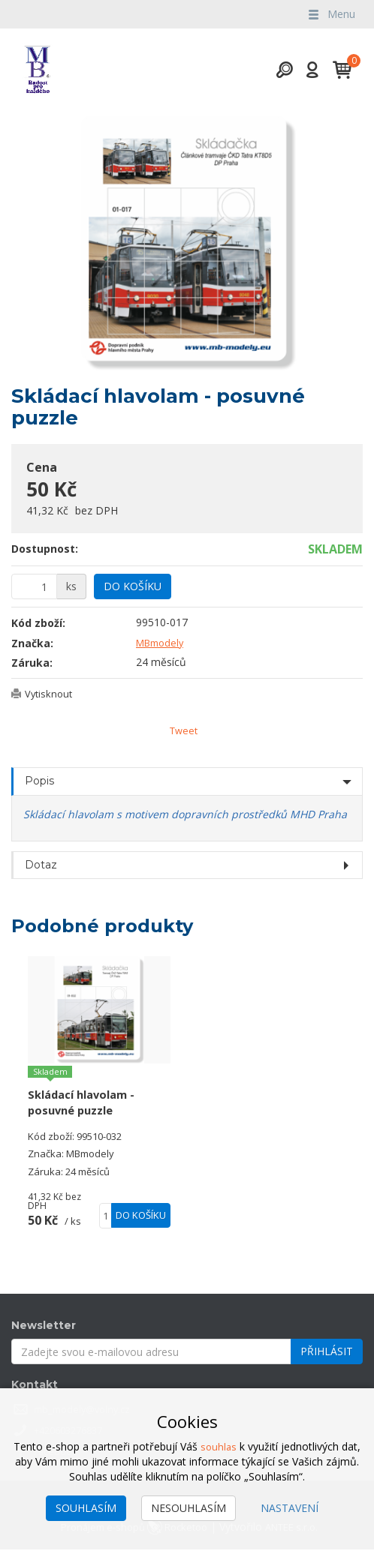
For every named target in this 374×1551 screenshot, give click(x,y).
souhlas (218, 1446)
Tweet (183, 731)
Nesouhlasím (188, 1508)
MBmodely (162, 642)
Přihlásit (326, 1353)
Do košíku (132, 586)
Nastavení (289, 1508)
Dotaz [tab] (41, 865)
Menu (330, 14)
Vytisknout (51, 693)
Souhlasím (86, 1508)
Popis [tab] (39, 782)
